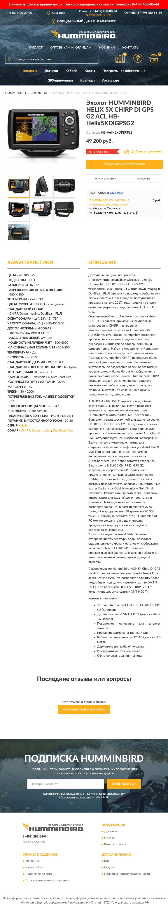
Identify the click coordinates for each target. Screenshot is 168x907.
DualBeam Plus (63, 430)
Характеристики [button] (105, 179)
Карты (90, 71)
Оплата (109, 837)
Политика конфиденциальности (127, 874)
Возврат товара (115, 844)
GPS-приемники (60, 80)
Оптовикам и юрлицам (70, 47)
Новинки (107, 47)
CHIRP (25, 430)
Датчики (51, 71)
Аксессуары (111, 80)
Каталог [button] (36, 47)
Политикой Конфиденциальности (105, 793)
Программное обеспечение (123, 71)
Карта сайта (33, 867)
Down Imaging (41, 430)
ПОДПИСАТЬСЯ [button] (124, 783)
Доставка (110, 831)
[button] (98, 14)
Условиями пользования (76, 797)
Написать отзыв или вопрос (84, 709)
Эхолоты (30, 71)
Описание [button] (143, 179)
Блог (107, 860)
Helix (24, 425)
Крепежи (87, 80)
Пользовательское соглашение (47, 880)
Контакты (130, 47)
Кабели (71, 71)
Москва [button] (116, 193)
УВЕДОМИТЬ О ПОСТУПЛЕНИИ (124, 164)
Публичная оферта (38, 874)
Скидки (109, 867)
